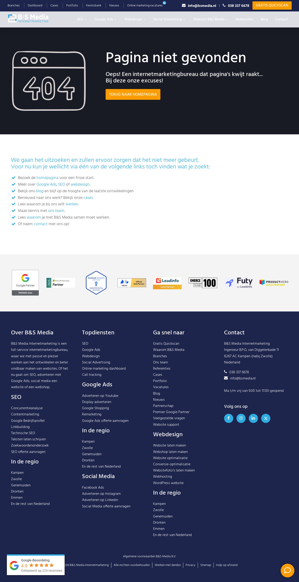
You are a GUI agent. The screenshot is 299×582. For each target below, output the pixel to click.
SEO (82, 19)
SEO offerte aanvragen (28, 452)
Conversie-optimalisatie (171, 464)
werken (72, 204)
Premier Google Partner (171, 412)
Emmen (16, 498)
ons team (56, 211)
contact (41, 224)
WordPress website (168, 483)
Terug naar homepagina (133, 95)
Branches (14, 5)
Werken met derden (168, 565)
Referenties (244, 19)
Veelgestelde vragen (169, 418)
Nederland (42, 504)
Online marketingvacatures (145, 5)
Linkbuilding (20, 427)
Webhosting (162, 477)
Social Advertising (169, 19)
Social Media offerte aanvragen (106, 506)
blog (40, 191)
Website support (166, 425)
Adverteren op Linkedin (100, 500)
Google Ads (105, 19)
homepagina (47, 178)
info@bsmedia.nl (199, 5)
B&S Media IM (33, 18)
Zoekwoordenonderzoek (30, 446)
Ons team (160, 362)
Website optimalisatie (170, 458)
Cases (54, 5)
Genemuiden (20, 485)
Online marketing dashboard (104, 369)
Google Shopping (95, 408)
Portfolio (72, 5)
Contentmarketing (25, 414)
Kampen (17, 473)
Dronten (17, 492)
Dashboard (35, 5)
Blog (264, 19)
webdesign (80, 184)
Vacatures (161, 387)
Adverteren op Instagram (101, 494)
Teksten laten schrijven (28, 439)
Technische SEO (23, 433)
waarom (34, 217)
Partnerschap (163, 406)
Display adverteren (96, 402)
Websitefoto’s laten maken (174, 471)
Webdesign (135, 19)
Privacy (190, 565)
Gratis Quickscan (272, 5)
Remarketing (91, 414)
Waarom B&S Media (210, 19)
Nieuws (114, 5)
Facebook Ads (93, 488)
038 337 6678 (236, 5)
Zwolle (16, 479)
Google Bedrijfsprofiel (28, 421)
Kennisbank (93, 5)
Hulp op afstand (227, 565)
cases (88, 198)
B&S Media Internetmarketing (34, 344)
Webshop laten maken (170, 452)
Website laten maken (169, 446)
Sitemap (205, 565)
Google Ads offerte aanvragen (105, 421)
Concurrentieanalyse (27, 408)
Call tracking (91, 375)
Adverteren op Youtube (100, 396)
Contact (281, 19)
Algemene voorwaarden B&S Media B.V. (149, 556)
